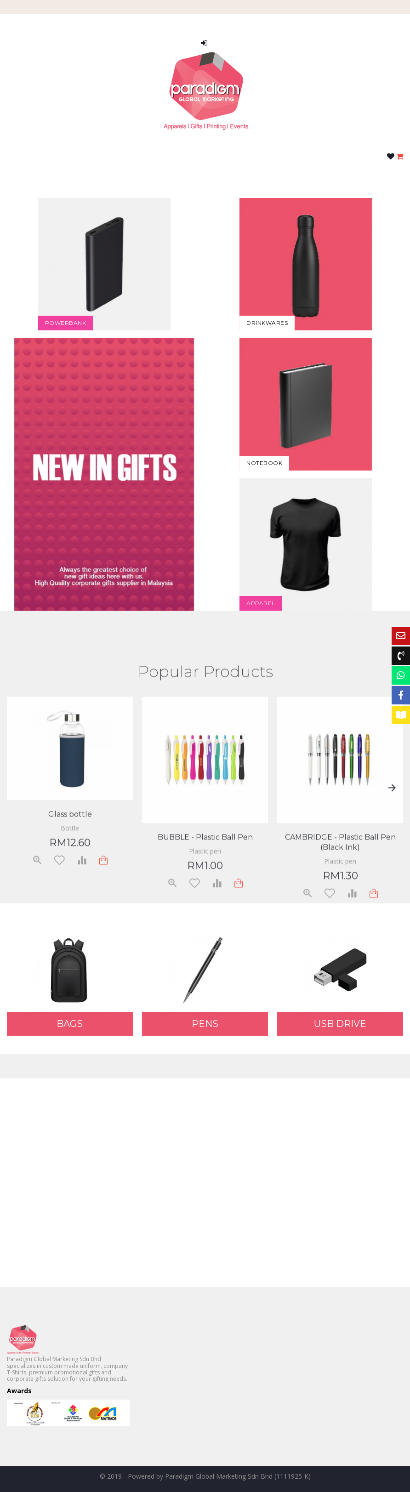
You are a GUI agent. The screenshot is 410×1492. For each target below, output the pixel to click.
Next (391, 887)
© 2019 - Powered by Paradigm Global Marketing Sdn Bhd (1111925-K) (205, 1476)
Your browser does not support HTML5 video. (205, 1181)
